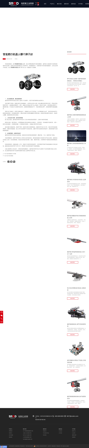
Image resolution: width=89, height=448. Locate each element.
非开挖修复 (11, 435)
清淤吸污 (10, 432)
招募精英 (73, 437)
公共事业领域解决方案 (27, 437)
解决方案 (59, 3)
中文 (37, 2)
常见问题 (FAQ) (46, 432)
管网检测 (10, 430)
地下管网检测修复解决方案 (28, 430)
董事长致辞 (74, 435)
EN (37, 4)
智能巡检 (10, 437)
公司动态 (60, 432)
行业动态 (60, 430)
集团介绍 (73, 430)
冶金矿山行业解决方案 (27, 432)
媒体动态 (73, 3)
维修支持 (44, 430)
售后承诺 (44, 435)
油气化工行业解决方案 (27, 435)
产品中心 (52, 3)
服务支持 (66, 3)
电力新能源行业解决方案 (27, 439)
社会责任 (73, 432)
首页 (45, 3)
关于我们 (80, 3)
